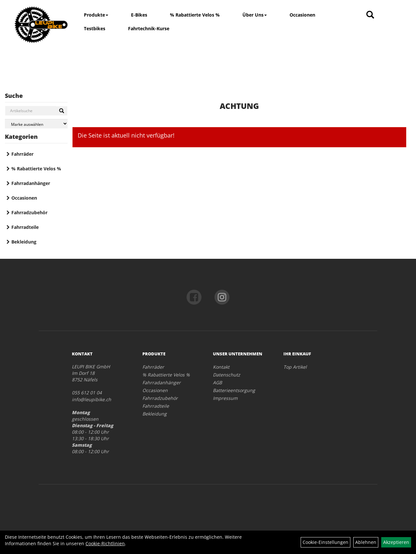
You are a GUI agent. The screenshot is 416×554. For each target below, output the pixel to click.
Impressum (225, 398)
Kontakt (221, 367)
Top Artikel (295, 367)
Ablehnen (365, 542)
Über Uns (254, 15)
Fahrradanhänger (30, 183)
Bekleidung (23, 242)
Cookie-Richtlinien (105, 543)
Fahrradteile (25, 227)
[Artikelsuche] (370, 15)
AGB (217, 382)
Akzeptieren (396, 542)
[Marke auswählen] (36, 123)
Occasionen (302, 15)
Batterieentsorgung (234, 390)
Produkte (96, 15)
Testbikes (94, 28)
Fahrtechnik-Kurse (148, 28)
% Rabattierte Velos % (195, 15)
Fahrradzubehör (29, 212)
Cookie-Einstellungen (325, 542)
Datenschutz (226, 375)
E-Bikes (139, 15)
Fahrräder (22, 154)
